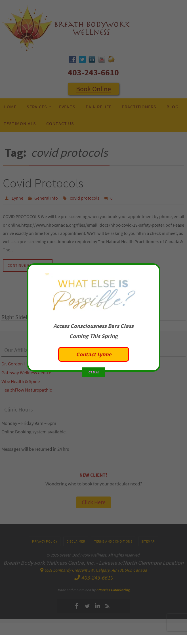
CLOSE (93, 355)
